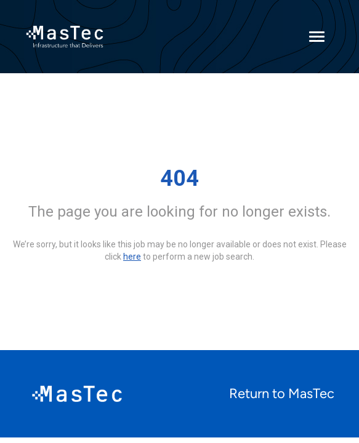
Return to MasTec (281, 393)
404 (179, 178)
